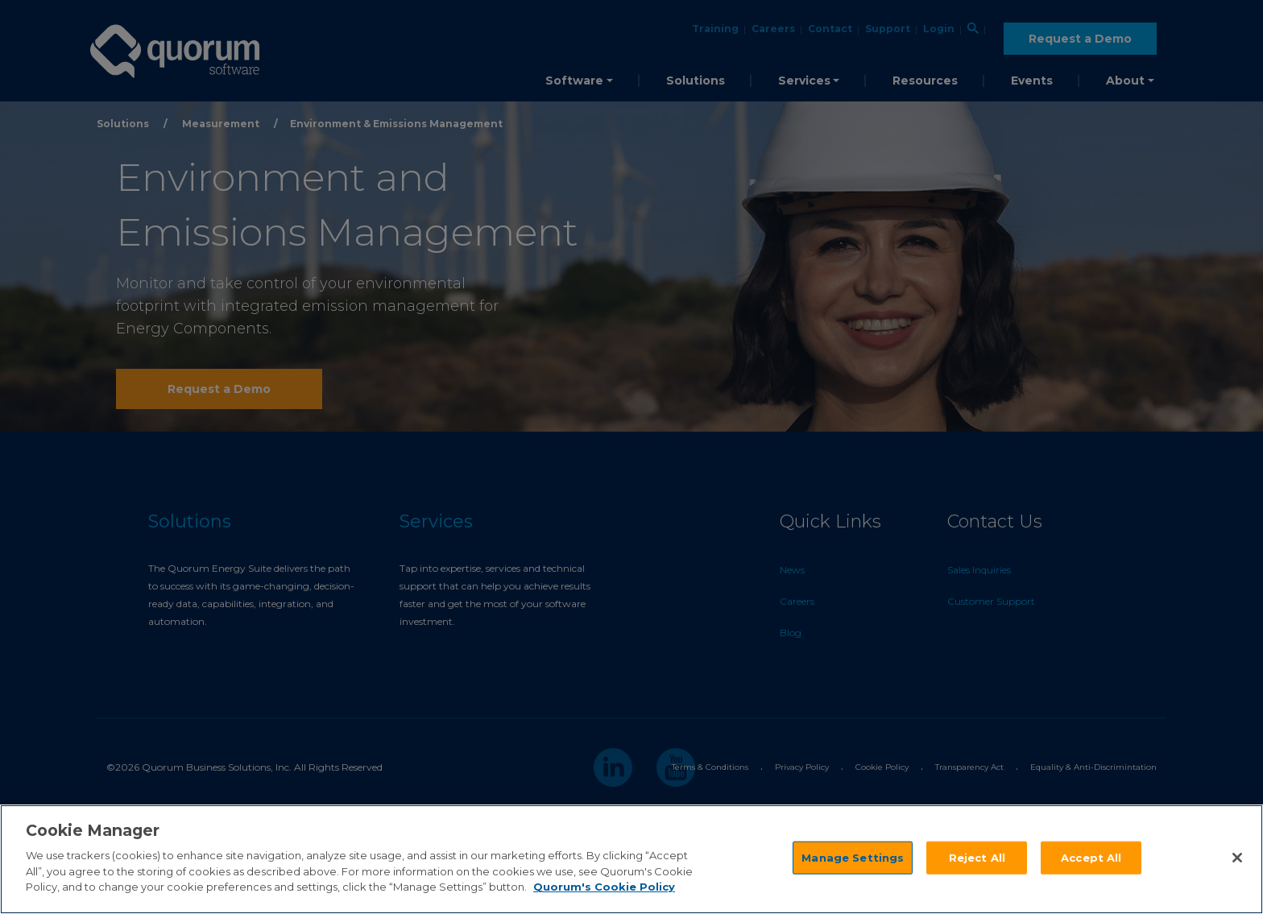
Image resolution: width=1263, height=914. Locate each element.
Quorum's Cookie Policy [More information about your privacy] (604, 886)
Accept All (1091, 856)
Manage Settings (852, 856)
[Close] (1237, 857)
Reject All (977, 856)
